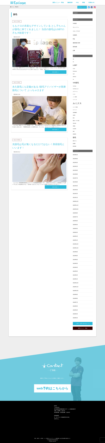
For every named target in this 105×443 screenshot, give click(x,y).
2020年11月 (75, 205)
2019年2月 (75, 275)
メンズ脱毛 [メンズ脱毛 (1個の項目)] (75, 96)
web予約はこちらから (82, 7)
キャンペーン (76, 27)
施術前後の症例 (76, 42)
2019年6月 (75, 259)
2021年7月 (75, 178)
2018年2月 (75, 317)
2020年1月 (75, 240)
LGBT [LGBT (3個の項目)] (75, 65)
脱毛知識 (75, 46)
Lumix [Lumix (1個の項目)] (74, 68)
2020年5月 (75, 224)
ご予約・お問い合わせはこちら (83, 323)
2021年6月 (75, 181)
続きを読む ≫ (55, 72)
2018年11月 (75, 286)
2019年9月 (75, 251)
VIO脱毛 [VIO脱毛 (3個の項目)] (76, 83)
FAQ (77, 2)
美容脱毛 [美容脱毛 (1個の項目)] (74, 134)
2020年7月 (75, 216)
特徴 (83, 2)
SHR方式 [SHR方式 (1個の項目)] (74, 76)
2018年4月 (75, 310)
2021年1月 (75, 197)
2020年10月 (75, 209)
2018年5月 (75, 306)
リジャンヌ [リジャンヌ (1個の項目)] (75, 99)
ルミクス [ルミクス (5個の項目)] (77, 103)
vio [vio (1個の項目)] (73, 79)
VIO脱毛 (75, 23)
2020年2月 (75, 236)
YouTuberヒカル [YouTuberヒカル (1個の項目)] (76, 88)
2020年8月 (75, 213)
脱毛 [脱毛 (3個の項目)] (74, 137)
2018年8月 (75, 298)
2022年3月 (75, 162)
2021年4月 (75, 185)
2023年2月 (75, 154)
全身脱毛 (75, 35)
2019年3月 (75, 271)
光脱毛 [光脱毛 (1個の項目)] (74, 115)
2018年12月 (75, 282)
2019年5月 (75, 263)
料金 (74, 38)
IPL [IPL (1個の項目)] (73, 61)
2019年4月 (75, 267)
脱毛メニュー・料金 (58, 2)
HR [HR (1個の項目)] (73, 59)
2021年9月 (75, 170)
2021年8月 (75, 174)
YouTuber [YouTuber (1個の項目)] (74, 86)
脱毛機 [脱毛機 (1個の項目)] (74, 143)
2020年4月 (75, 228)
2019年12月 (75, 244)
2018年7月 (75, 302)
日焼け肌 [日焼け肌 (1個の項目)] (74, 123)
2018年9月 (75, 294)
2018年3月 (75, 313)
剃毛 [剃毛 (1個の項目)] (73, 117)
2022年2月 (75, 166)
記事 (74, 50)
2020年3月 (75, 232)
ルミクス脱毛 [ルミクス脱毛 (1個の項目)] (75, 107)
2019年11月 (75, 248)
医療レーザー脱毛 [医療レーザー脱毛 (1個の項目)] (76, 120)
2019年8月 (75, 255)
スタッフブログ (76, 31)
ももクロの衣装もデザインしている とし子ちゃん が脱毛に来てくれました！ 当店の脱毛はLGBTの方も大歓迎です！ (39, 29)
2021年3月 (75, 189)
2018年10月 (75, 290)
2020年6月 (75, 220)
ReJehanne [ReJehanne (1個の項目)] (75, 71)
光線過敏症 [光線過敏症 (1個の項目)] (75, 112)
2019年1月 (75, 279)
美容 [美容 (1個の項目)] (73, 131)
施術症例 (69, 2)
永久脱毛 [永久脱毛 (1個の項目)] (74, 128)
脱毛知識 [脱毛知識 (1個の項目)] (74, 146)
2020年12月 (75, 201)
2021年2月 (75, 193)
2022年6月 (75, 158)
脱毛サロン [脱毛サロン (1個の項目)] (75, 140)
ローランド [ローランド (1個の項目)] (75, 109)
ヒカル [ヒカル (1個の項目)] (74, 94)
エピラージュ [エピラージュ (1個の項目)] (75, 91)
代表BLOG (91, 2)
